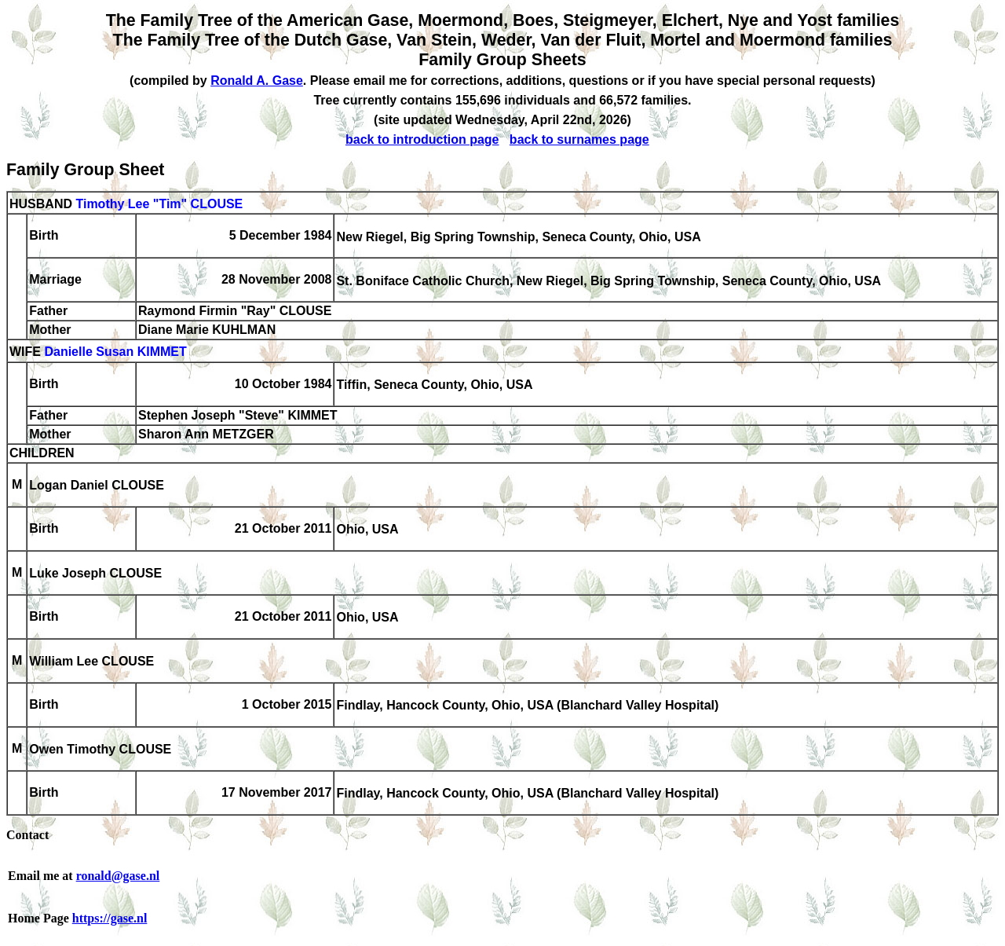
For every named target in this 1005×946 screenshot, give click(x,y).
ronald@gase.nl (118, 875)
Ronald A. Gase (256, 80)
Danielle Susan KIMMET (115, 352)
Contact (27, 835)
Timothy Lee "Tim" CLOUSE (159, 204)
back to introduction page (422, 139)
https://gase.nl (110, 918)
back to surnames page (579, 139)
